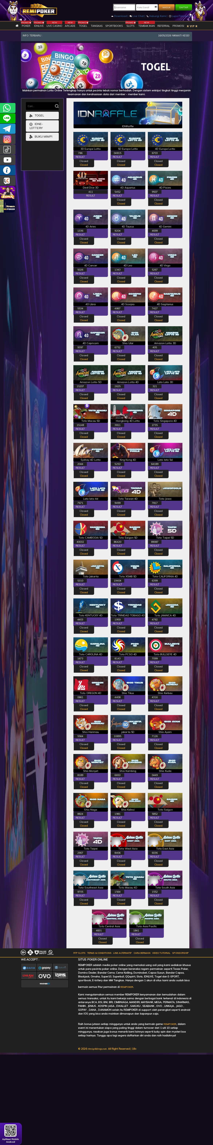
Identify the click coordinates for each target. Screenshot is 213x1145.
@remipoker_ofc (7, 149)
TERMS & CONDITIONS (99, 953)
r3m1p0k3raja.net (97, 1048)
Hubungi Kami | (157, 16)
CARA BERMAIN (142, 953)
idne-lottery (36, 126)
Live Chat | (138, 16)
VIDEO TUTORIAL (161, 953)
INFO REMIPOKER (7, 170)
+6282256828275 (7, 108)
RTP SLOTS (79, 953)
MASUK (167, 7)
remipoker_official (7, 118)
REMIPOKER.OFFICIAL (7, 160)
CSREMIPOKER (7, 139)
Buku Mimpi (40, 136)
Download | (120, 16)
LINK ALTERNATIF (122, 953)
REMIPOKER (126, 987)
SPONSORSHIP (180, 953)
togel (36, 116)
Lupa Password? (180, 16)
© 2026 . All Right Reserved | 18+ (107, 1049)
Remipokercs (7, 129)
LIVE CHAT (7, 181)
